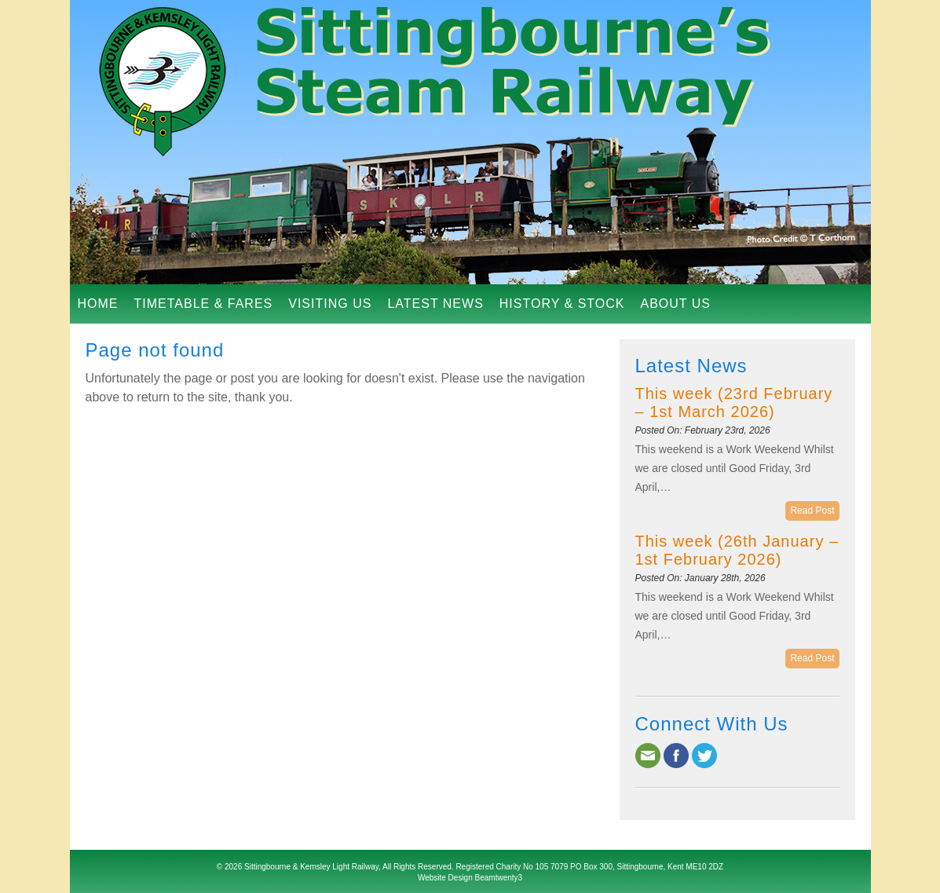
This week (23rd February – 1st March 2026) (734, 402)
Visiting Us (329, 303)
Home (98, 303)
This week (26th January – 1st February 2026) (737, 550)
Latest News (435, 303)
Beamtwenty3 (499, 877)
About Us (675, 303)
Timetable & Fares (203, 303)
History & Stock (562, 303)
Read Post (812, 510)
